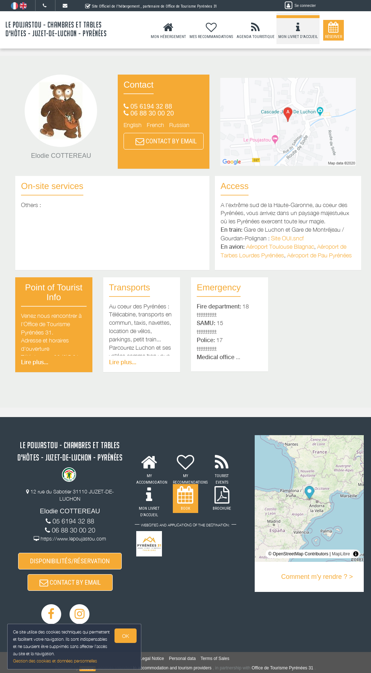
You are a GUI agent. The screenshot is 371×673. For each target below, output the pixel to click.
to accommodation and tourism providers (172, 667)
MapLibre (341, 553)
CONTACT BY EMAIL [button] (166, 141)
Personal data (182, 658)
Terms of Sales (215, 658)
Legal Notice (152, 658)
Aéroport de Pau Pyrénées (319, 255)
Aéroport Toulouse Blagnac (280, 246)
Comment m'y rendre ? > (317, 576)
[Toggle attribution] (355, 554)
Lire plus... (34, 362)
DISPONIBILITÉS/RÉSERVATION (70, 561)
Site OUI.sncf (287, 238)
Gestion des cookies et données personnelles (55, 661)
